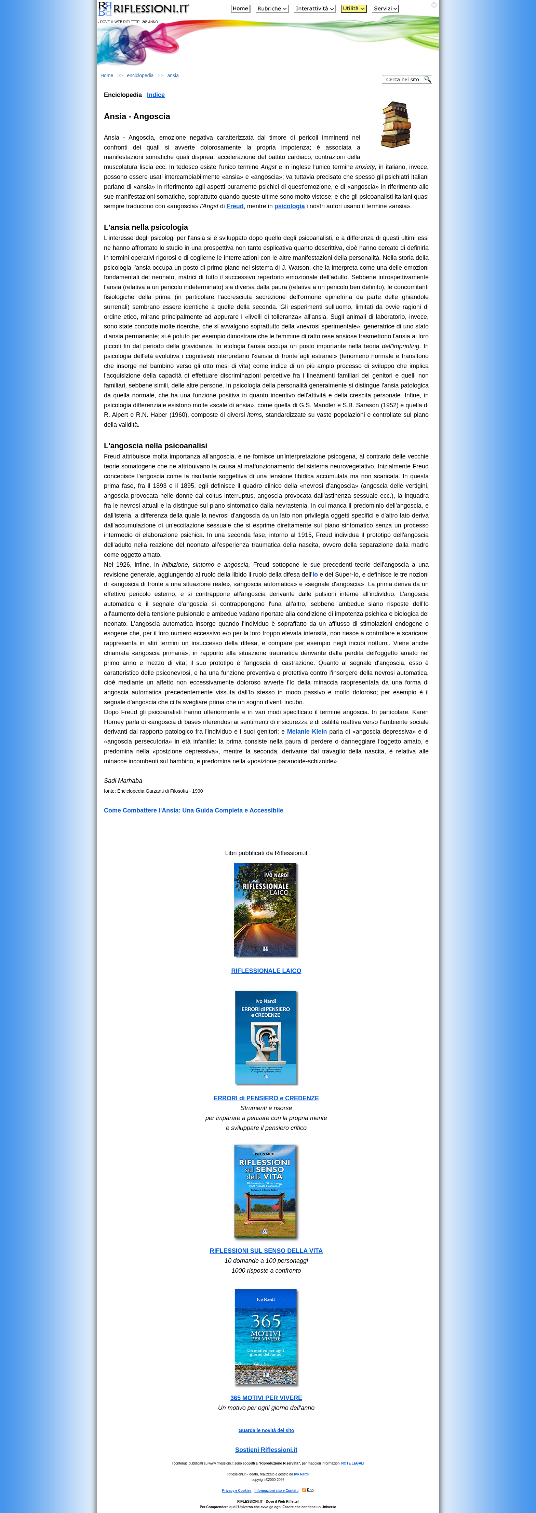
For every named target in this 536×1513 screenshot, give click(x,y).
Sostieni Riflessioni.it (266, 1449)
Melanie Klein (307, 731)
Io (315, 574)
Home (106, 75)
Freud (235, 206)
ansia (172, 75)
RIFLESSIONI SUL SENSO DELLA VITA (266, 1250)
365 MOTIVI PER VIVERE (266, 1398)
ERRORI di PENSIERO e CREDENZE (266, 1098)
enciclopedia (140, 75)
